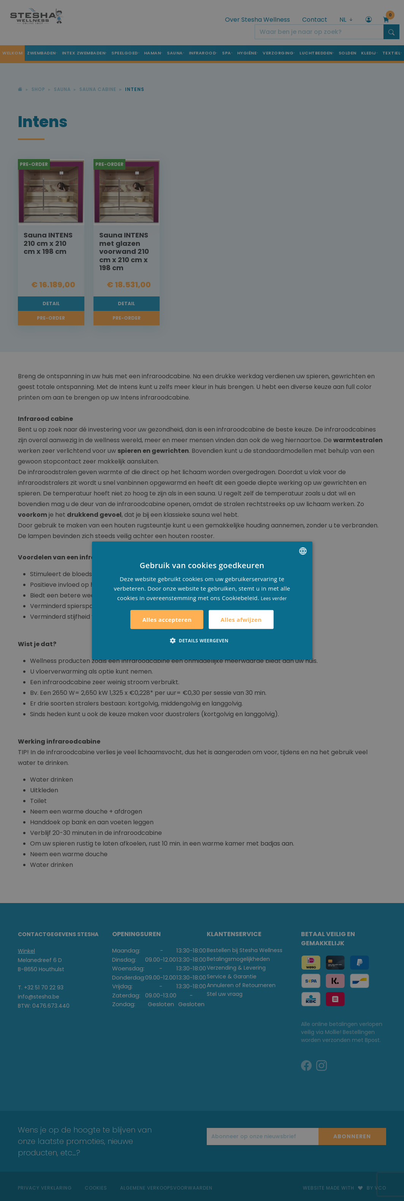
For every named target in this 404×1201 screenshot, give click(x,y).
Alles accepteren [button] (167, 619)
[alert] (202, 600)
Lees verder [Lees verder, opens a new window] (274, 598)
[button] (202, 640)
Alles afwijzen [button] (240, 619)
